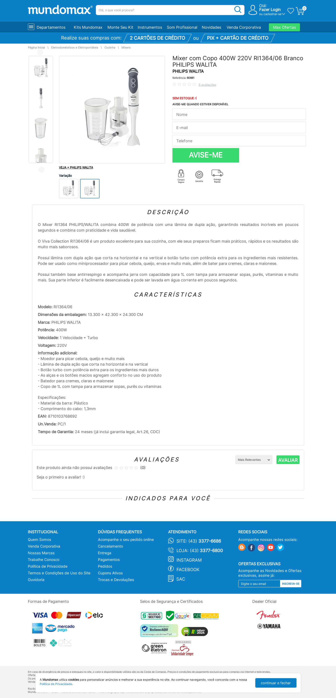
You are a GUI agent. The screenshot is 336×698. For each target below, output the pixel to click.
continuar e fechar (276, 683)
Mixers (126, 47)
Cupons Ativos (110, 573)
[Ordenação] (253, 459)
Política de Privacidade (48, 566)
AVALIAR (288, 460)
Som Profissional (182, 27)
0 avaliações (207, 85)
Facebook (188, 569)
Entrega (104, 553)
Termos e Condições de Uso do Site (59, 573)
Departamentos (51, 27)
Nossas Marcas (41, 553)
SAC (180, 579)
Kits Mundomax (88, 27)
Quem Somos (39, 539)
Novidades (211, 27)
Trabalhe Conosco (43, 559)
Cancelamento (110, 546)
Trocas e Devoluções (116, 580)
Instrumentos (150, 27)
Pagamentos (109, 559)
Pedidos (105, 566)
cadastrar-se (272, 14)
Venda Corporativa (244, 27)
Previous (40, 52)
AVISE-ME (205, 155)
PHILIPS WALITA (188, 71)
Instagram (189, 560)
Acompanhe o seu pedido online (126, 539)
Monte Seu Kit (120, 27)
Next (41, 169)
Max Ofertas (284, 27)
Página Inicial (36, 47)
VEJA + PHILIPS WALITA (76, 167)
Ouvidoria (36, 580)
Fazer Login (270, 9)
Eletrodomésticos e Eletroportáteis (74, 47)
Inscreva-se (290, 583)
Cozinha (109, 47)
